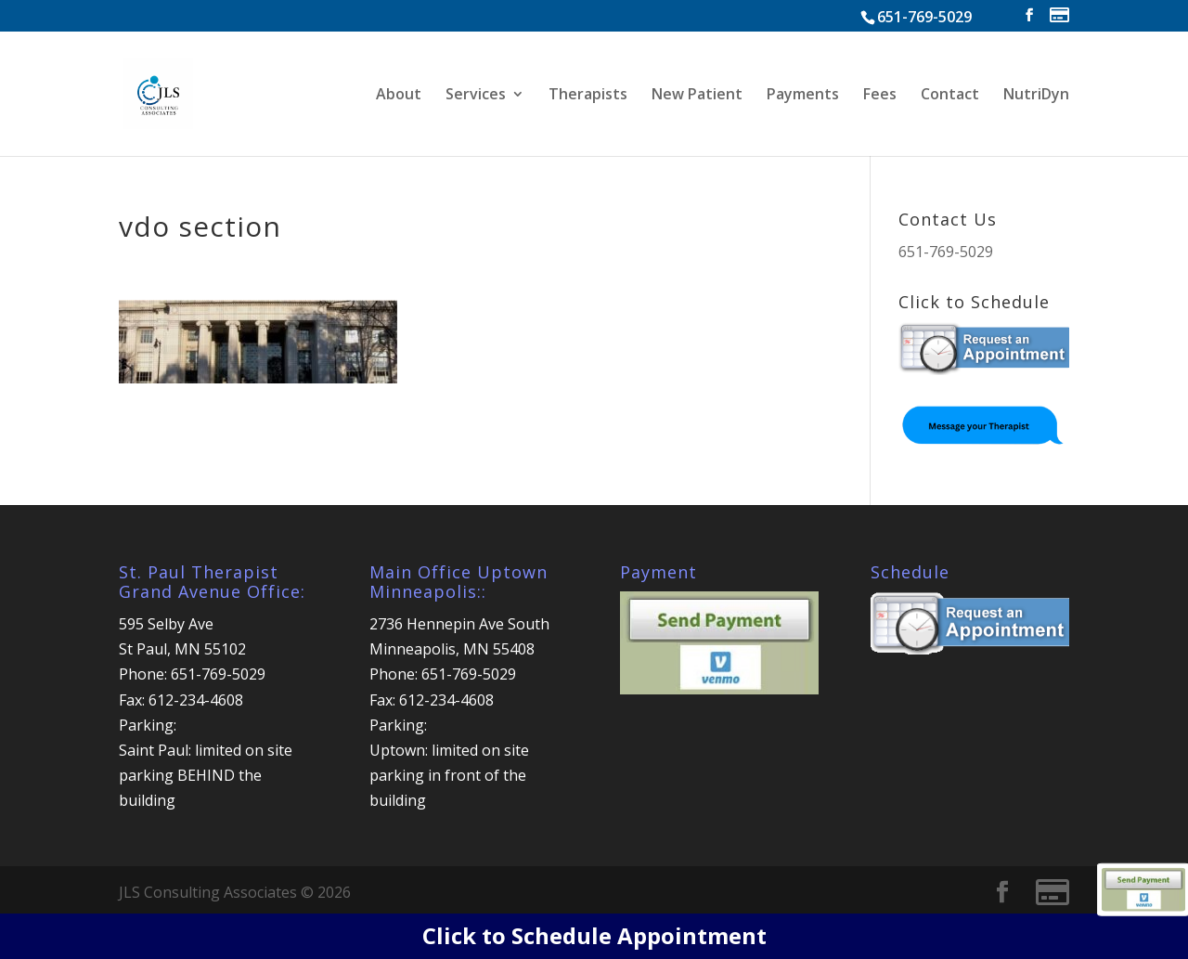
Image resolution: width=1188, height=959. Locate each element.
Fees (880, 95)
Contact (950, 95)
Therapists (588, 95)
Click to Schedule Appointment (594, 935)
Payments (803, 95)
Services (476, 95)
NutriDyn (1036, 95)
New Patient (697, 95)
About (398, 95)
